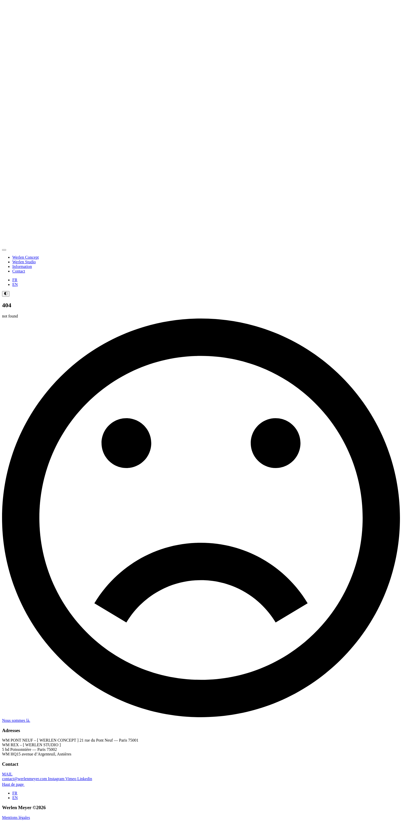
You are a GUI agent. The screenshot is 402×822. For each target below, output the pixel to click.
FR (14, 280)
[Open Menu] (4, 250)
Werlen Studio (24, 262)
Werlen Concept (25, 257)
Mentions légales (16, 817)
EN (15, 284)
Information (22, 266)
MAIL (25, 776)
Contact (18, 271)
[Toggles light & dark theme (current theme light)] (5, 294)
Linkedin (84, 779)
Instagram (56, 779)
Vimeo (71, 779)
